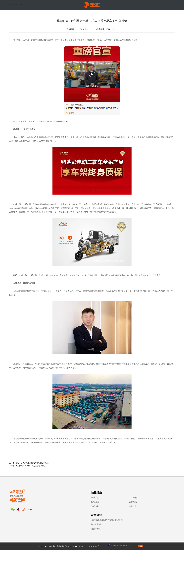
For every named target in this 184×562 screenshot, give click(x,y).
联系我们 (70, 502)
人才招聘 (96, 502)
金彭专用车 (127, 511)
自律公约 (96, 511)
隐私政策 (70, 511)
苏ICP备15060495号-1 (94, 527)
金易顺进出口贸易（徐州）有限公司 (138, 502)
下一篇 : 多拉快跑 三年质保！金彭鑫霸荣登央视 (27, 466)
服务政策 (70, 506)
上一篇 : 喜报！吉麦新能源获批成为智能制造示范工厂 (29, 463)
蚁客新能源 (127, 506)
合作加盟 (96, 506)
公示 (140, 527)
